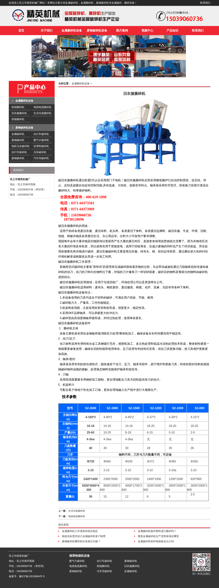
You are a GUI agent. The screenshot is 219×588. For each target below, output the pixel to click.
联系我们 (205, 2)
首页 (21, 30)
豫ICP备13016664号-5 (32, 576)
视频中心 (147, 30)
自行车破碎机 (41, 134)
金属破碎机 (18, 134)
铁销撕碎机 (18, 107)
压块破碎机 (40, 152)
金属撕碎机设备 (71, 30)
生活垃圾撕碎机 (42, 113)
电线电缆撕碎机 (42, 107)
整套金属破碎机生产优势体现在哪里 (158, 536)
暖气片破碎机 (41, 140)
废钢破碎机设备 (97, 30)
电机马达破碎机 (21, 146)
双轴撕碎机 (18, 119)
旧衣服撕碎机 (19, 113)
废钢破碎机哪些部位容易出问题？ (81, 541)
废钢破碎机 (18, 140)
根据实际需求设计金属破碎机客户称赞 (84, 536)
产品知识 (172, 30)
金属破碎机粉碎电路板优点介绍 (156, 541)
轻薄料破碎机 (41, 146)
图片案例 (122, 30)
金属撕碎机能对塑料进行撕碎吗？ (157, 531)
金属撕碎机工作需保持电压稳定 (80, 531)
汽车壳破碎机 (41, 158)
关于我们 (46, 30)
